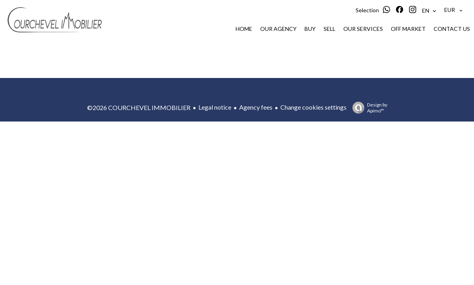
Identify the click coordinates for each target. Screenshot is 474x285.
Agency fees (255, 107)
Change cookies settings (313, 107)
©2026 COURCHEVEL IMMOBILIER (138, 107)
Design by (367, 108)
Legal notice (214, 107)
